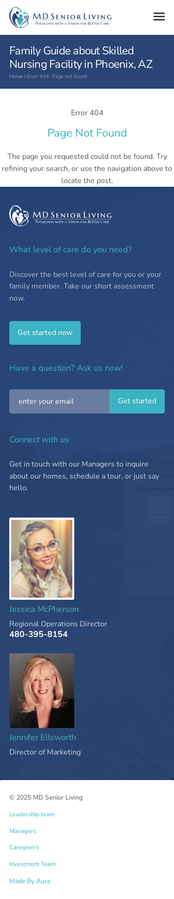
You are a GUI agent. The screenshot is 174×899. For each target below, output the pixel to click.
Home (16, 76)
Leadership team (32, 815)
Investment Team (32, 864)
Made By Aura (29, 881)
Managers (22, 831)
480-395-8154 (38, 635)
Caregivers (24, 848)
